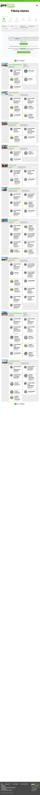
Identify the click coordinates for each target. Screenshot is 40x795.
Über (7, 784)
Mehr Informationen (34, 66)
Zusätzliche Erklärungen (6, 790)
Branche (4, 26)
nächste (22, 60)
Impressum (3, 786)
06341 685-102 (35, 789)
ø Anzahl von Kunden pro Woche (24, 27)
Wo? (12, 26)
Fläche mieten (15, 784)
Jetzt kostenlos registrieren (29, 0)
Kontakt (38, 0)
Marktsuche (31, 26)
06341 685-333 (35, 788)
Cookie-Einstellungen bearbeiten (24, 52)
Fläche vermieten (24, 784)
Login (35, 0)
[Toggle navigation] (37, 5)
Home (2, 16)
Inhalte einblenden (23, 43)
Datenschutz (4, 788)
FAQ (24, 0)
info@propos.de (33, 790)
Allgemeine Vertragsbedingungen (8, 787)
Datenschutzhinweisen (32, 46)
